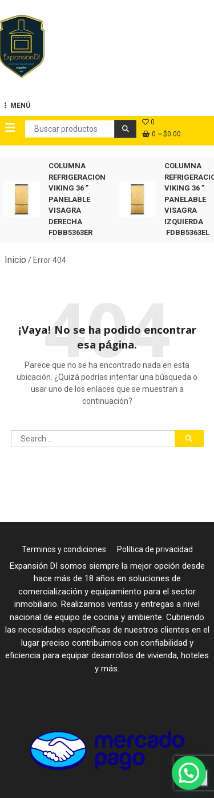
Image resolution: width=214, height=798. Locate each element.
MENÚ (17, 106)
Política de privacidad (155, 549)
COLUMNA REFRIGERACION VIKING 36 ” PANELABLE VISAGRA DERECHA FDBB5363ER (77, 199)
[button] (188, 771)
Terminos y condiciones (64, 549)
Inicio (15, 259)
